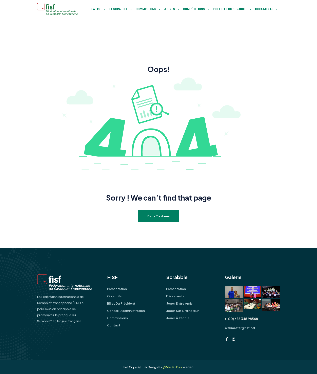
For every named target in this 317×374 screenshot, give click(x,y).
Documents (266, 9)
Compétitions (196, 9)
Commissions (148, 9)
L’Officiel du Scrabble (232, 9)
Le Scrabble (120, 9)
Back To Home (158, 216)
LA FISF (98, 9)
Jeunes (172, 9)
